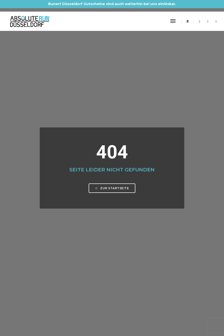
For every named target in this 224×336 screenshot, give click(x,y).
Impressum (34, 257)
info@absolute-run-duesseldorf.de (63, 224)
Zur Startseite (112, 112)
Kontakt (31, 274)
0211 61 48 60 (43, 219)
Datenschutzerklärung (42, 262)
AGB (28, 268)
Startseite (32, 251)
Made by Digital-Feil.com (112, 321)
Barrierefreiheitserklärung (45, 280)
